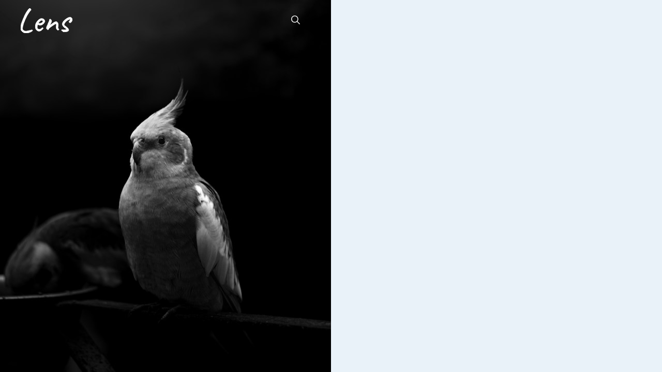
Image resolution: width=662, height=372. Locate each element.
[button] (295, 20)
